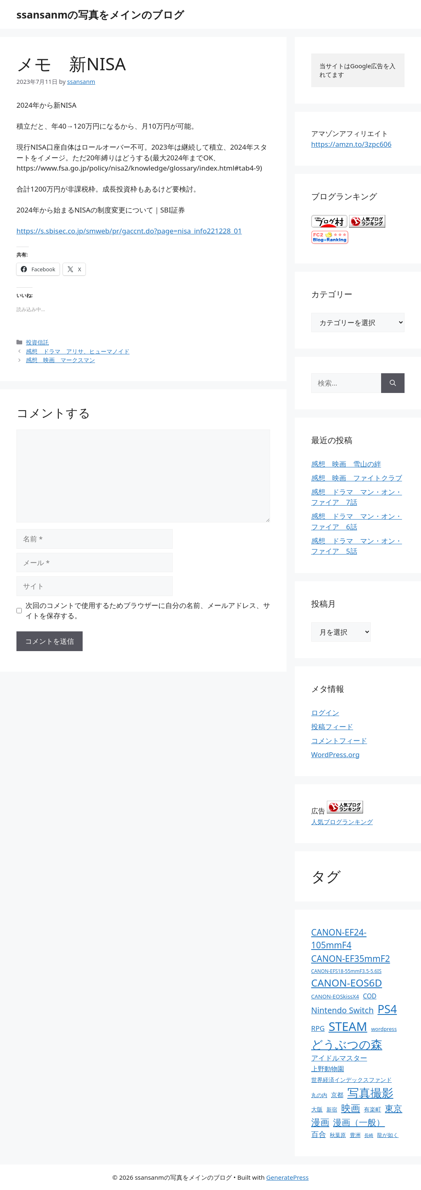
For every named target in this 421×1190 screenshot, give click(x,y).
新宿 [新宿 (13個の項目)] (331, 1109)
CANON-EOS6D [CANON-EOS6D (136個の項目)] (346, 982)
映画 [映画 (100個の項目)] (350, 1108)
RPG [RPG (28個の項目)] (318, 1028)
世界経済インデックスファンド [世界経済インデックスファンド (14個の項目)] (351, 1080)
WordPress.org (335, 754)
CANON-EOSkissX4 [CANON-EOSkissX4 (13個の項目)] (335, 996)
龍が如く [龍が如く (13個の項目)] (387, 1135)
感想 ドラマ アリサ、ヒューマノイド (78, 351)
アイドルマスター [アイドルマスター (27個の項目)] (339, 1058)
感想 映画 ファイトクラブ (356, 478)
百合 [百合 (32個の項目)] (318, 1134)
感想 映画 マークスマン (60, 360)
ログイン (325, 712)
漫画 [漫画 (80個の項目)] (320, 1122)
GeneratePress (287, 1177)
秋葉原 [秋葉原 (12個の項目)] (338, 1135)
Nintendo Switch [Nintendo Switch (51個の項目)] (342, 1010)
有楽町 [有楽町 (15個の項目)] (372, 1109)
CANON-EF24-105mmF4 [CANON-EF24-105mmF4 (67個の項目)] (339, 939)
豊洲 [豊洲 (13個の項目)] (355, 1135)
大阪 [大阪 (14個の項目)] (317, 1109)
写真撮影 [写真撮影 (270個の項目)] (370, 1092)
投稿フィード (332, 726)
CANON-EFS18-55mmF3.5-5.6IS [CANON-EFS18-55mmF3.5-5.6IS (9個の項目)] (346, 971)
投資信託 (37, 342)
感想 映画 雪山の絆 (346, 464)
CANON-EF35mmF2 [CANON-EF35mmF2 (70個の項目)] (350, 958)
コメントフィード (339, 740)
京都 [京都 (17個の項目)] (337, 1095)
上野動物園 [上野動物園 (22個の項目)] (327, 1068)
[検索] (393, 383)
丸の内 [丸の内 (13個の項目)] (319, 1095)
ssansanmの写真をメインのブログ (100, 14)
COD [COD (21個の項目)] (370, 996)
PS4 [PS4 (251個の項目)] (387, 1009)
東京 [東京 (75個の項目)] (393, 1108)
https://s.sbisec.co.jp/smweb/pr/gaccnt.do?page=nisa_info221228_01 (129, 231)
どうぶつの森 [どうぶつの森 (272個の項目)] (346, 1044)
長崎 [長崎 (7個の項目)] (368, 1135)
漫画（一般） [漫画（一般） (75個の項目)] (359, 1122)
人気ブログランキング (342, 822)
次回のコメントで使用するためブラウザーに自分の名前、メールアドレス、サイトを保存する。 (147, 611)
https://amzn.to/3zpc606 (351, 144)
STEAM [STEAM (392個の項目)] (347, 1026)
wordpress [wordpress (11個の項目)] (384, 1029)
